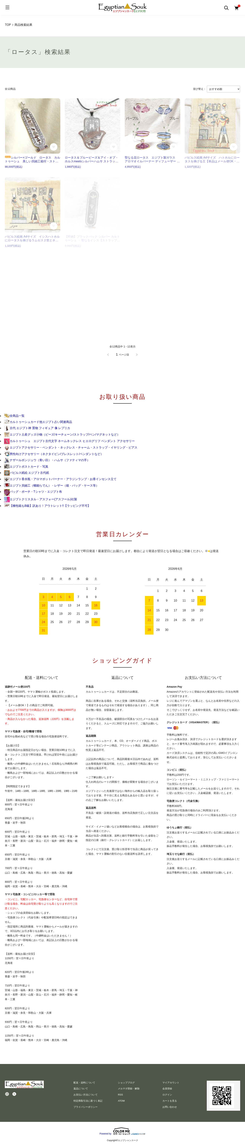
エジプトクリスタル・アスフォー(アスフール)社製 (40, 499)
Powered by (122, 1131)
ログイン (167, 1094)
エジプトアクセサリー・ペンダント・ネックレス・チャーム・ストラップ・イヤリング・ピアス (70, 447)
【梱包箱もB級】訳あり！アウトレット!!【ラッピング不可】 (47, 505)
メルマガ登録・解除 (129, 1088)
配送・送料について (84, 1082)
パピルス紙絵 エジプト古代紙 (26, 472)
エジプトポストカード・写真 (26, 466)
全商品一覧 (14, 415)
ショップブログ (126, 1082)
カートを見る (169, 1100)
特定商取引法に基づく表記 (88, 1100)
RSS (120, 1094)
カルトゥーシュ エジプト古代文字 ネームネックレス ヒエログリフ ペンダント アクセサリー (69, 441)
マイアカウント (170, 1082)
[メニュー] (7, 7)
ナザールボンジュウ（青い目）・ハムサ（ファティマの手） (47, 460)
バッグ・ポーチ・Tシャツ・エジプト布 (33, 491)
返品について (81, 1088)
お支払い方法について (86, 1094)
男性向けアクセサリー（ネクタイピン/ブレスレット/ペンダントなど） (53, 454)
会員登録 (167, 1088)
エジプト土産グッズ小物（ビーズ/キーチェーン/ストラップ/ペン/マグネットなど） (62, 434)
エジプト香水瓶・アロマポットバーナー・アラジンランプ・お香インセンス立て (60, 479)
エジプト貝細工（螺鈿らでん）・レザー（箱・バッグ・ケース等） (51, 485)
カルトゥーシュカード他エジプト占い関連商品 (38, 421)
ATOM (121, 1100)
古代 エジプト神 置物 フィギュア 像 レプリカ (37, 428)
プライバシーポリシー (86, 1107)
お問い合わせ (169, 1107)
